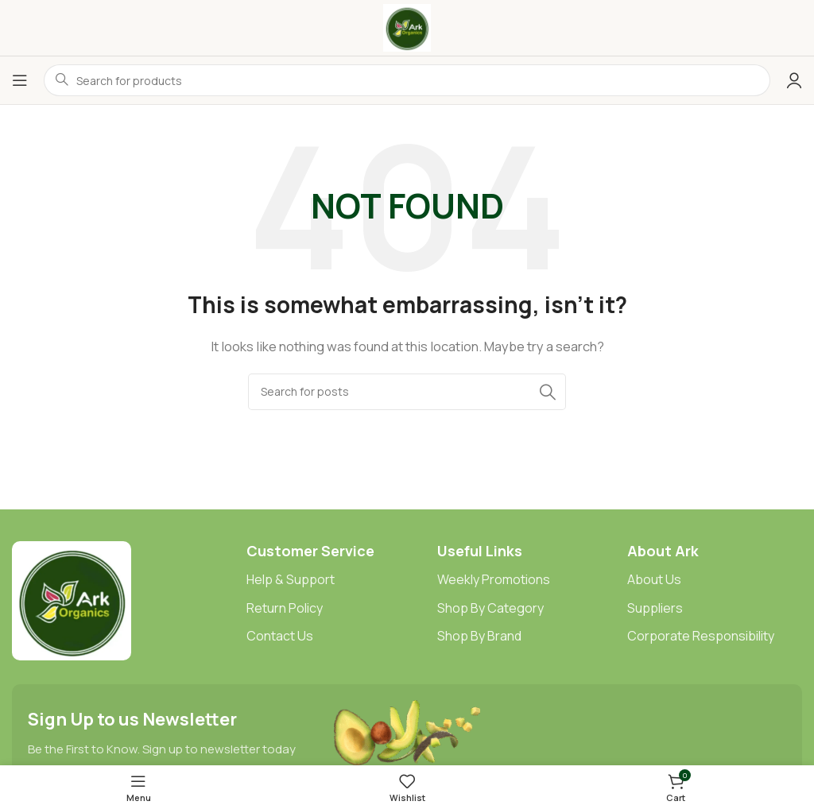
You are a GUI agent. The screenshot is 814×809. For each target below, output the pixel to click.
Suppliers (655, 608)
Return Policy (284, 608)
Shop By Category (490, 608)
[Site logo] (407, 26)
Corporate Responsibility (700, 635)
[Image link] (71, 599)
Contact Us (279, 635)
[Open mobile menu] (20, 80)
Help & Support (290, 579)
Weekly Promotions (493, 579)
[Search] (407, 392)
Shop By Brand (479, 635)
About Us (654, 579)
